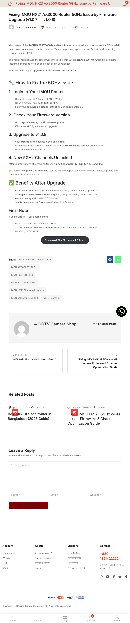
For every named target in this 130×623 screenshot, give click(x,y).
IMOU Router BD (52, 297)
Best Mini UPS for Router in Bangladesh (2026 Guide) (30, 416)
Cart (4, 562)
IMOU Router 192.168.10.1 (24, 297)
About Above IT (43, 552)
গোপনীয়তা (72, 562)
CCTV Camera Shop (26, 27)
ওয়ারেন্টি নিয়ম (74, 557)
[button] (120, 3)
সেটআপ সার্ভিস (42, 562)
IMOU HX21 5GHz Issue (23, 282)
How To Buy (73, 552)
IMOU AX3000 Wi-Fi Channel (35, 259)
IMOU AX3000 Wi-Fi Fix (24, 267)
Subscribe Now (43, 557)
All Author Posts (106, 323)
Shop (5, 567)
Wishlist (6, 557)
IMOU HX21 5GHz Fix (22, 274)
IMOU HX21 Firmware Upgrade (27, 290)
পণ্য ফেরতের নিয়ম (76, 567)
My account (8, 552)
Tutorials (83, 27)
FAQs (38, 567)
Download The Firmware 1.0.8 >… (65, 240)
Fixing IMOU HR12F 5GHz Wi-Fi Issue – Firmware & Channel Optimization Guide (93, 418)
